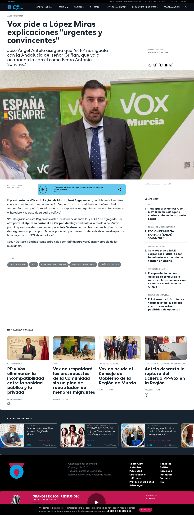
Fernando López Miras (83, 264)
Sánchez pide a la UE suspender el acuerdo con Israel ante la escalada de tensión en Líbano (165, 255)
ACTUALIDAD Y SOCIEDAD (38, 440)
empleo (151, 204)
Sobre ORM (136, 463)
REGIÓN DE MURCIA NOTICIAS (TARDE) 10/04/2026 (161, 235)
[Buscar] (185, 7)
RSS (162, 481)
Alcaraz (183, 1)
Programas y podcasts (144, 7)
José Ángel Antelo (109, 264)
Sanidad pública (15, 364)
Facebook (166, 470)
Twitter (164, 467)
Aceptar (145, 509)
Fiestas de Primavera (158, 295)
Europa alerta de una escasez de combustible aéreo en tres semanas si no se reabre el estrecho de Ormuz (167, 280)
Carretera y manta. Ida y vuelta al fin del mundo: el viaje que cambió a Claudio (161, 431)
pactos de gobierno (109, 364)
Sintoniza (135, 467)
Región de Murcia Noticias (161, 227)
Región (62, 7)
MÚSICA (90, 440)
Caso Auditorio (15, 16)
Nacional (79, 7)
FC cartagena (173, 1)
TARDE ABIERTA (33, 425)
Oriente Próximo (116, 1)
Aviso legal (136, 485)
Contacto (165, 463)
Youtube (165, 478)
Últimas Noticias (149, 1)
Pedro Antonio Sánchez (53, 264)
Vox (34, 264)
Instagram (166, 474)
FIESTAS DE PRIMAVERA (132, 1)
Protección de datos (141, 481)
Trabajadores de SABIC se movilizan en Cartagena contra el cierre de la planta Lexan (167, 213)
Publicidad (135, 470)
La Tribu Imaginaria (116, 7)
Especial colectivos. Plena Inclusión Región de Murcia (40, 431)
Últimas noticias (44, 7)
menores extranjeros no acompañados (165, 364)
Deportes (94, 7)
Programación (172, 7)
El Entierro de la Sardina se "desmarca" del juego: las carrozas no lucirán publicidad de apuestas (166, 304)
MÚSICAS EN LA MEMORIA (98, 425)
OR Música (151, 498)
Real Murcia (162, 1)
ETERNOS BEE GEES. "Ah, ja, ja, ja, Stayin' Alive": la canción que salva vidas (101, 431)
